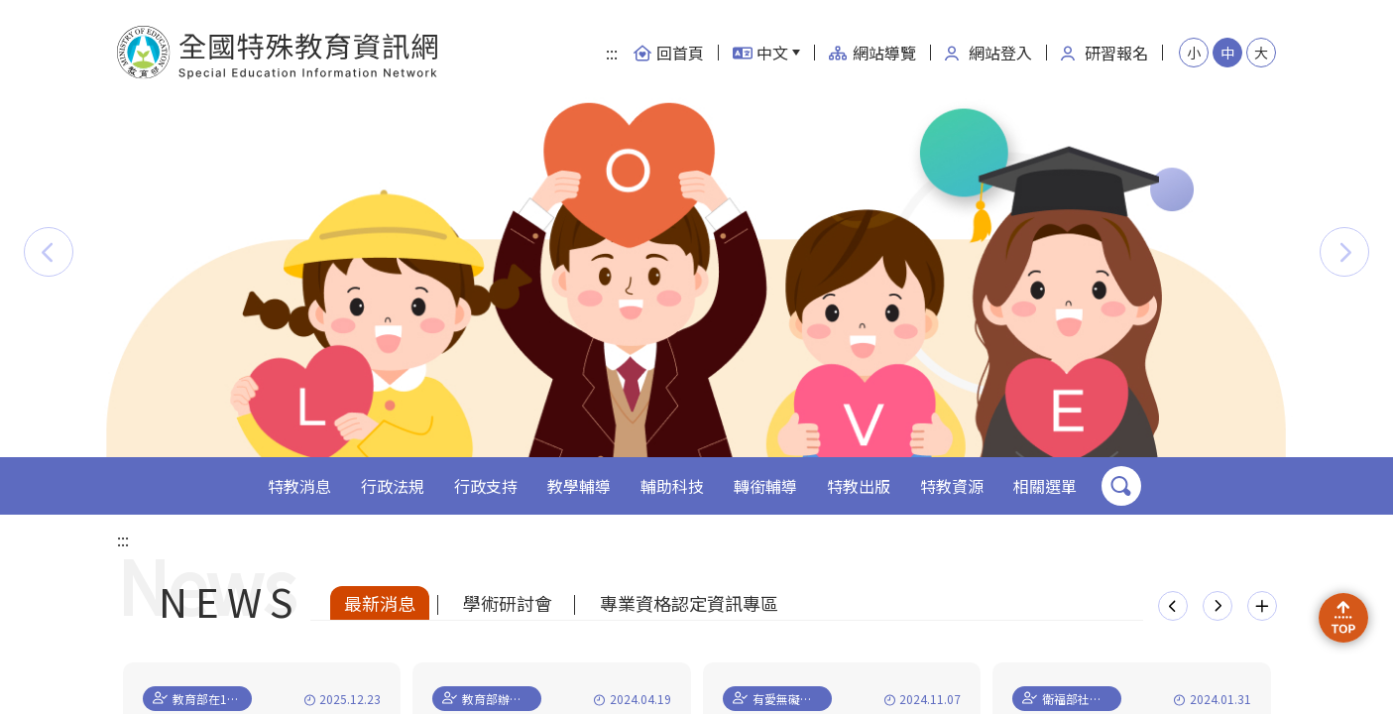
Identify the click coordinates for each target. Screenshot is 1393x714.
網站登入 (988, 52)
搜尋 (1121, 486)
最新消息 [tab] (379, 603)
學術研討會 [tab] (507, 603)
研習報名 (1104, 52)
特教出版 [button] (858, 486)
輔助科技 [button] (672, 486)
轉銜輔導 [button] (765, 486)
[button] (48, 252)
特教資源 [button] (952, 486)
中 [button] (1227, 52)
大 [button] (1261, 52)
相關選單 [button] (1045, 486)
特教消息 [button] (299, 486)
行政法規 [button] (392, 486)
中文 (760, 52)
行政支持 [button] (486, 486)
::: (612, 52)
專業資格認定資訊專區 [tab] (689, 603)
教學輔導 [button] (579, 486)
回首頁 (668, 52)
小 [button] (1194, 52)
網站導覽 (872, 52)
